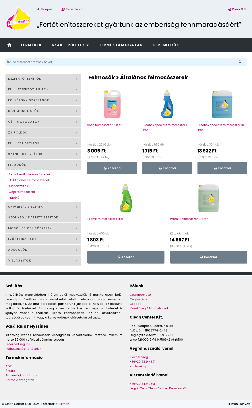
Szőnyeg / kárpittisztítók (33, 217)
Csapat (135, 304)
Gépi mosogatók (24, 122)
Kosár (237, 9)
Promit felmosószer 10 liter (189, 219)
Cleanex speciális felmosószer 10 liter (220, 127)
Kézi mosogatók (23, 111)
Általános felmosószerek (29, 180)
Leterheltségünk (17, 344)
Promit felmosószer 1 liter (105, 219)
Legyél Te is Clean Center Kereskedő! (158, 388)
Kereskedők (166, 45)
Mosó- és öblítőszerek (30, 228)
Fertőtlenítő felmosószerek (30, 174)
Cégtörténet (139, 299)
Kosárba (112, 168)
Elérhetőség (139, 357)
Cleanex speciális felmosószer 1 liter (164, 127)
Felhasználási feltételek (23, 349)
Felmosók (17, 165)
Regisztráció (72, 9)
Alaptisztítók (18, 186)
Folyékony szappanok (28, 100)
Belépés (44, 9)
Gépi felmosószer (22, 192)
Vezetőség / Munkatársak (149, 308)
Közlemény (138, 366)
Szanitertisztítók (25, 154)
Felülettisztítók (24, 143)
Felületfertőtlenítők (28, 89)
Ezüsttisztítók (22, 239)
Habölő (14, 198)
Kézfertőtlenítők (24, 79)
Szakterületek (70, 45)
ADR (8, 366)
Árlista (10, 371)
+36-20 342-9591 (142, 384)
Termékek (31, 45)
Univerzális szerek (25, 207)
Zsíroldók (18, 132)
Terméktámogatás (121, 45)
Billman (64, 404)
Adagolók (17, 250)
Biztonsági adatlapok (21, 375)
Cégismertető (140, 295)
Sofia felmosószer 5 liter (104, 125)
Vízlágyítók (19, 260)
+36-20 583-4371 (143, 362)
